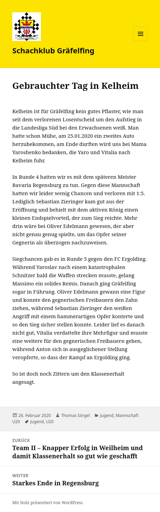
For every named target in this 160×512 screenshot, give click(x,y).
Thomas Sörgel (75, 415)
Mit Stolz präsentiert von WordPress (47, 503)
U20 (50, 422)
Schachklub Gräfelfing (53, 50)
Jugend (107, 415)
